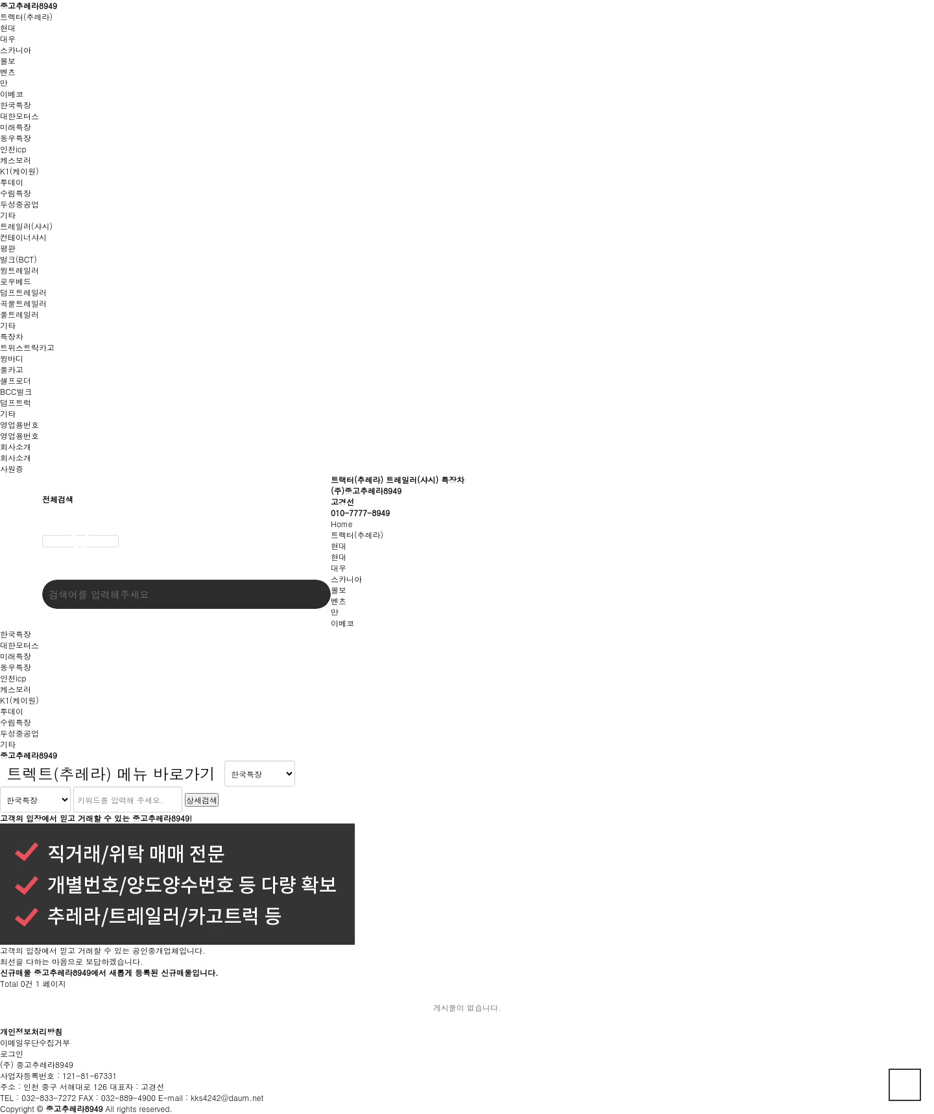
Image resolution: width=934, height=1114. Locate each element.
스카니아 (15, 49)
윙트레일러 (19, 270)
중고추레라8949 (28, 5)
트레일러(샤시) (26, 225)
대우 (8, 38)
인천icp (13, 148)
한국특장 (15, 104)
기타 (8, 214)
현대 (8, 27)
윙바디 (11, 358)
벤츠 (8, 71)
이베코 (11, 93)
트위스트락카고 (27, 347)
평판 (8, 248)
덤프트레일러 (23, 292)
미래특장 (15, 126)
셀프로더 (15, 380)
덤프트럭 (15, 402)
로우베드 (15, 281)
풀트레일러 (19, 314)
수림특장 (15, 192)
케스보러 (15, 159)
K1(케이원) (19, 170)
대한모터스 (19, 115)
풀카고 (11, 369)
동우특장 (15, 137)
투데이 (11, 181)
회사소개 (15, 446)
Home (342, 523)
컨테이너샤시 (23, 237)
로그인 (11, 1053)
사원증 (11, 468)
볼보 (8, 60)
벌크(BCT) (18, 259)
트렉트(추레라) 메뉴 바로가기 (110, 774)
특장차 (11, 336)
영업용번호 (19, 424)
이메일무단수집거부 (35, 1042)
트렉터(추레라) (26, 16)
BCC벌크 (16, 391)
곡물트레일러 (23, 303)
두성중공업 (19, 203)
